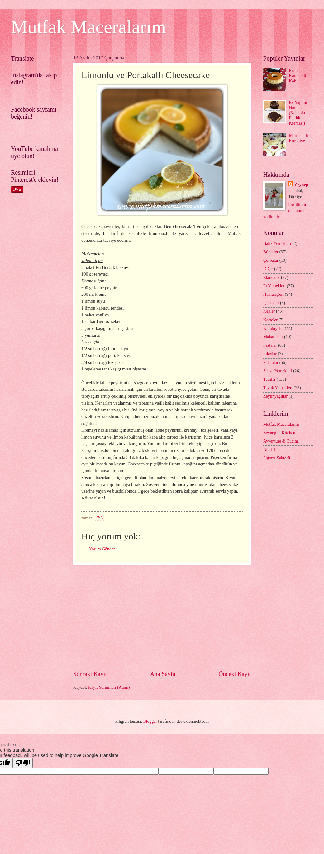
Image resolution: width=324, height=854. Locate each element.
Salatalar (270, 362)
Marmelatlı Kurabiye (298, 138)
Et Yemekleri (274, 286)
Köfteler (270, 320)
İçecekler (271, 302)
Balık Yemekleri (277, 243)
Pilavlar (270, 353)
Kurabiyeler (273, 328)
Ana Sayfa (162, 674)
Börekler (270, 252)
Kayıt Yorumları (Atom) (109, 687)
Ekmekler (271, 277)
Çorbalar (270, 260)
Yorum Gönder (102, 549)
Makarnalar (273, 337)
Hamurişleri (273, 294)
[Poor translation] (23, 763)
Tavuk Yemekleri (278, 387)
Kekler (269, 311)
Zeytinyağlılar (275, 396)
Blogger (150, 721)
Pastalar (270, 345)
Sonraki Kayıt (90, 674)
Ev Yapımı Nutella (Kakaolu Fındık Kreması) (298, 113)
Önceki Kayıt (234, 674)
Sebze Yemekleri (277, 371)
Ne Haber (271, 449)
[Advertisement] (186, 617)
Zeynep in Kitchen (279, 432)
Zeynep (301, 184)
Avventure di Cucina (281, 441)
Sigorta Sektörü (276, 458)
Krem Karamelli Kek (297, 75)
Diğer (268, 268)
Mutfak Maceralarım (88, 27)
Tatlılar (269, 379)
